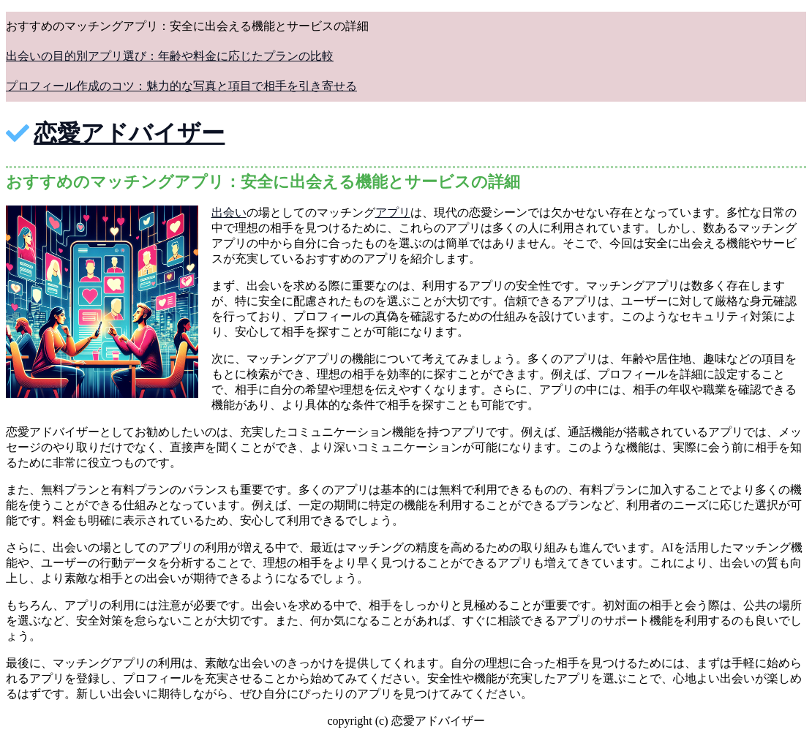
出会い (229, 212)
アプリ (392, 212)
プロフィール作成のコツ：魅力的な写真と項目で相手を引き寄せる (181, 86)
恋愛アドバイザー (129, 133)
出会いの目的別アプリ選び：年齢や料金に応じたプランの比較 (170, 56)
